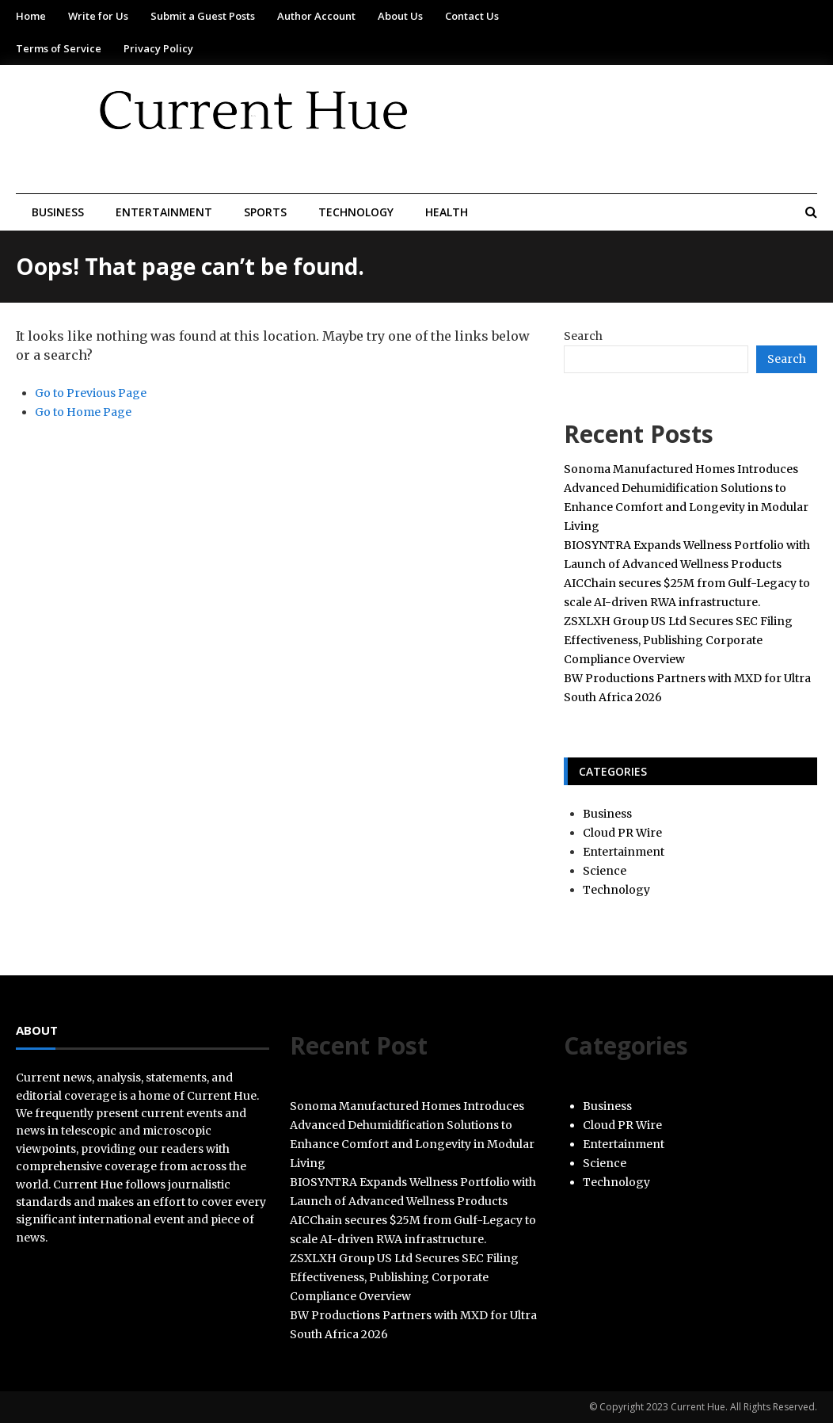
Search (583, 336)
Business (58, 211)
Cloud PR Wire (622, 833)
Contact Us (472, 16)
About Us (400, 16)
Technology (356, 211)
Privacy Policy (158, 48)
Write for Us (98, 16)
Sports (265, 211)
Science (604, 871)
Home (31, 16)
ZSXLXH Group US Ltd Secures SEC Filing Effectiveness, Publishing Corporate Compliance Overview (678, 640)
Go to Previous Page (90, 393)
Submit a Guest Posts (202, 16)
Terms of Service (58, 48)
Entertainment (164, 211)
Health (446, 211)
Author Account (316, 16)
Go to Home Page (83, 412)
